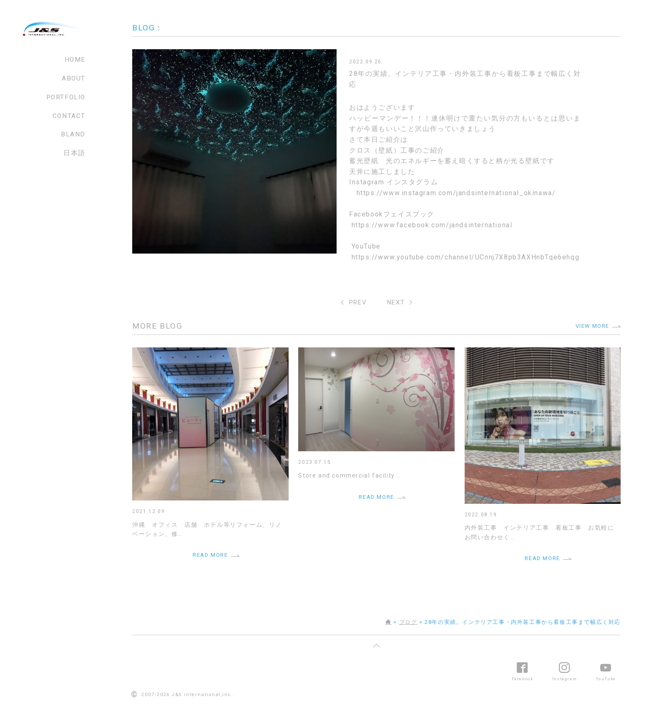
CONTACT (69, 116)
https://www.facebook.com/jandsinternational (432, 225)
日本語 (74, 153)
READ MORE (210, 555)
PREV (357, 302)
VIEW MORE (592, 326)
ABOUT (74, 78)
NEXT (396, 302)
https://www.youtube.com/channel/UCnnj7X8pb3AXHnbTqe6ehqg (466, 257)
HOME (75, 59)
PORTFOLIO (66, 97)
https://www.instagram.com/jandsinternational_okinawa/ (456, 193)
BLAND (73, 134)
